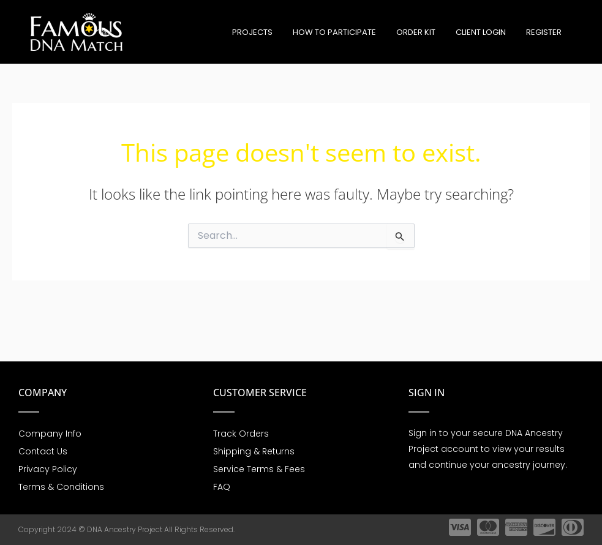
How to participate (349, 32)
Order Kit (426, 32)
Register (545, 32)
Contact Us (42, 450)
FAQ (221, 487)
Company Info (49, 432)
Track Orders (241, 432)
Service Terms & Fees (259, 468)
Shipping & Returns (254, 450)
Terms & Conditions (61, 487)
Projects (271, 32)
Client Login (487, 32)
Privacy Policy (47, 468)
